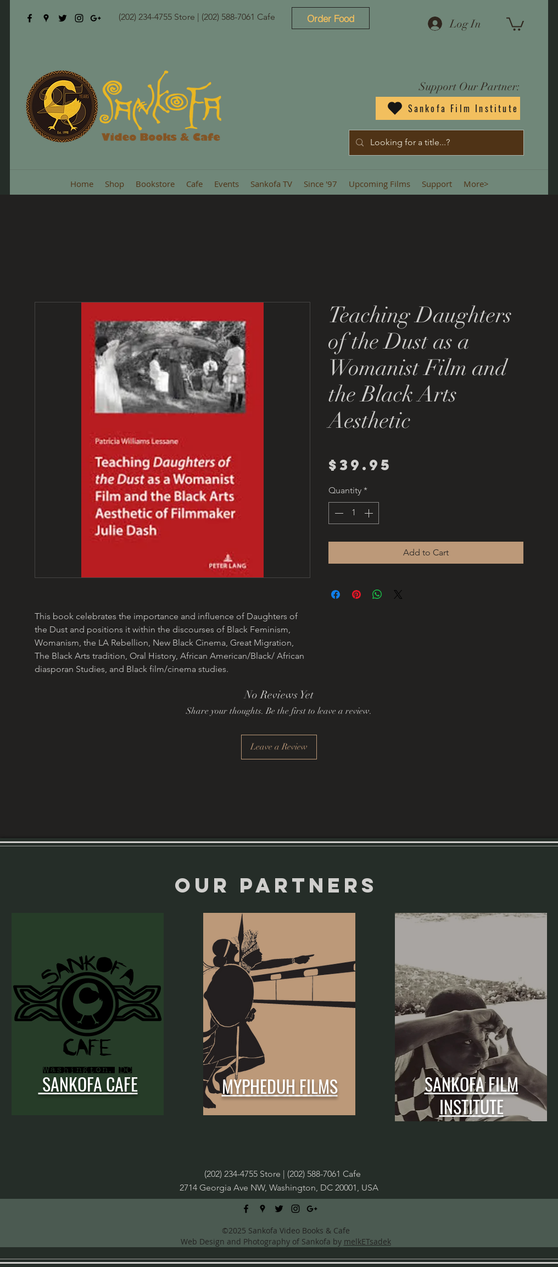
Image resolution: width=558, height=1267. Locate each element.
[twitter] (62, 18)
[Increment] (369, 513)
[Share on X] (398, 594)
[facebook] (29, 18)
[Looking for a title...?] (435, 142)
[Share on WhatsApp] (377, 594)
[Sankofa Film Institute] (448, 108)
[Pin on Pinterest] (356, 594)
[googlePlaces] (46, 18)
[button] (515, 23)
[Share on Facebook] (335, 594)
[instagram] (79, 18)
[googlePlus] (95, 18)
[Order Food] (331, 18)
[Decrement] (337, 513)
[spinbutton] (353, 513)
